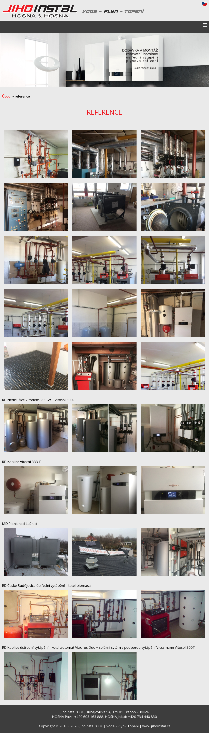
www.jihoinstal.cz (156, 726)
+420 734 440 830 (142, 716)
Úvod (6, 96)
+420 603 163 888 (88, 716)
